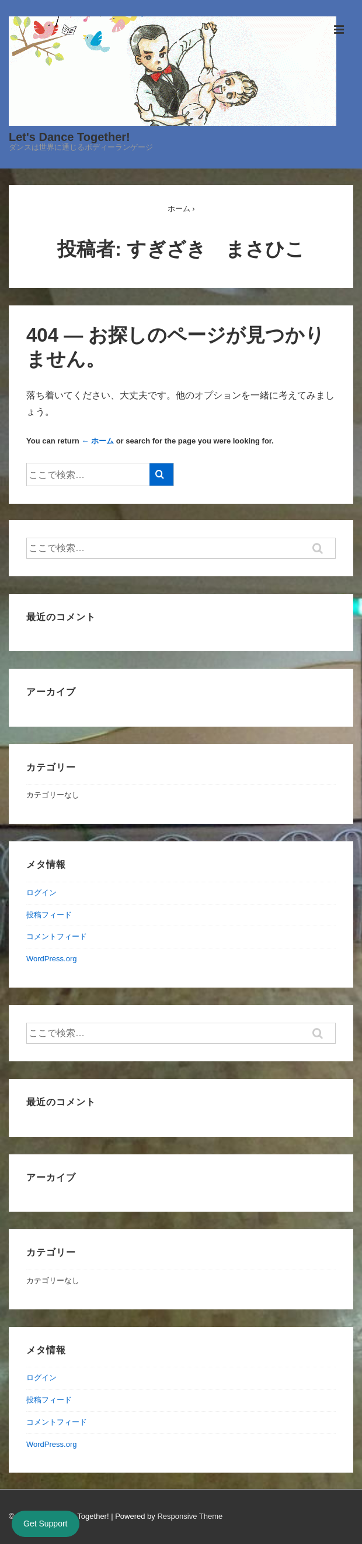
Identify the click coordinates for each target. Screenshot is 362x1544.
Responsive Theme (189, 1516)
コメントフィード (56, 936)
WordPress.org (51, 958)
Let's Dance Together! (69, 136)
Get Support (45, 1523)
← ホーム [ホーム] (97, 440)
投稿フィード (49, 914)
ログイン (41, 892)
